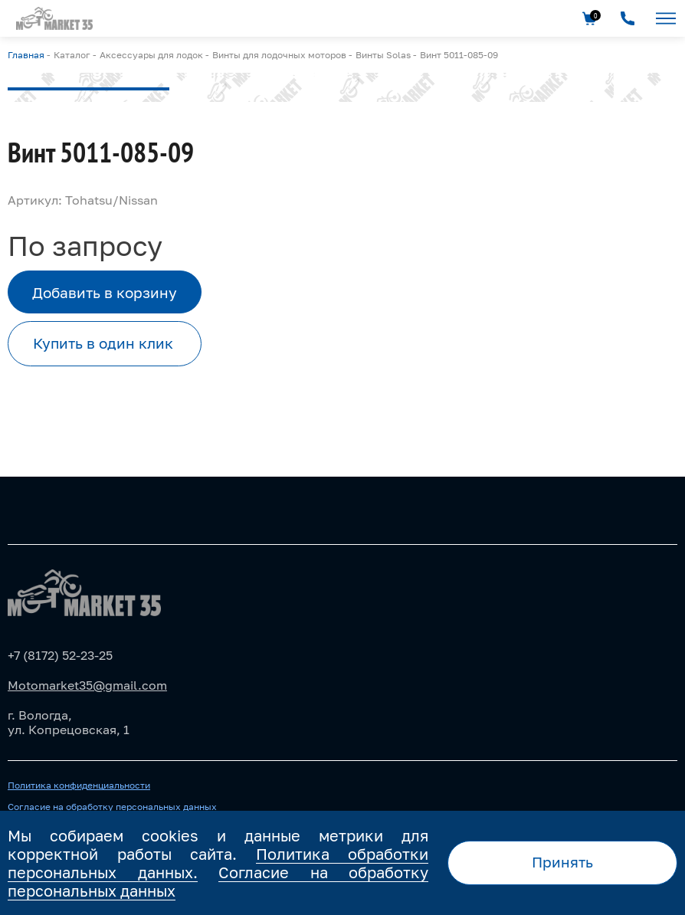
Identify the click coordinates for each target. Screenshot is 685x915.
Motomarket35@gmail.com (87, 685)
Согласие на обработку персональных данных (112, 807)
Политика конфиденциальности (79, 785)
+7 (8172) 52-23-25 (60, 655)
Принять (562, 862)
